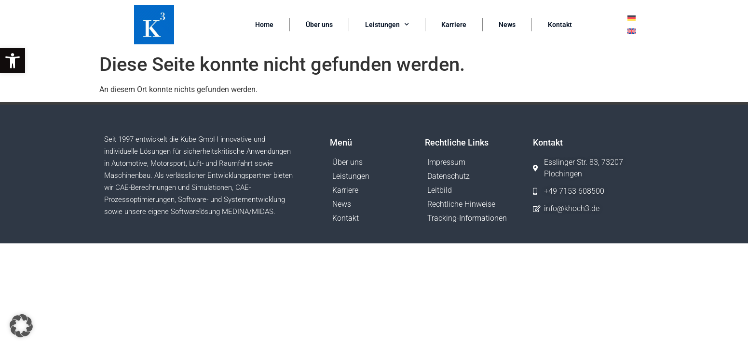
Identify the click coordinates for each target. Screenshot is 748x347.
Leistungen (387, 24)
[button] (12, 60)
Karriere (453, 24)
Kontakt (560, 24)
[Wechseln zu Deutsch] (631, 18)
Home (264, 24)
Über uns (319, 24)
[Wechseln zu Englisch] (631, 31)
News (507, 24)
